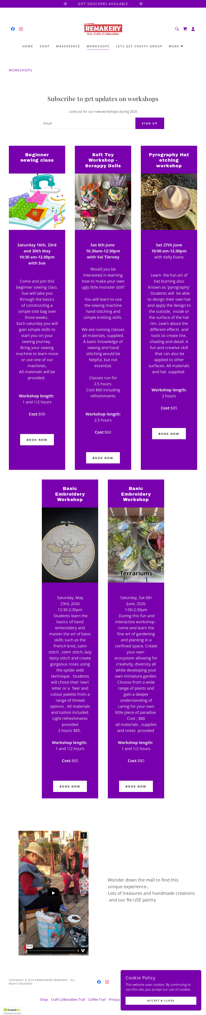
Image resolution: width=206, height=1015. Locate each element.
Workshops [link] (98, 46)
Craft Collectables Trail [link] (68, 1000)
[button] (193, 29)
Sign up (150, 123)
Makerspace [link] (68, 46)
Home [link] (28, 46)
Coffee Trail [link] (97, 1000)
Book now (37, 440)
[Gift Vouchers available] (103, 4)
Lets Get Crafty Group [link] (139, 46)
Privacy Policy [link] (119, 1000)
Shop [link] (45, 46)
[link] (13, 29)
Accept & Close (161, 1000)
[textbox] (86, 123)
